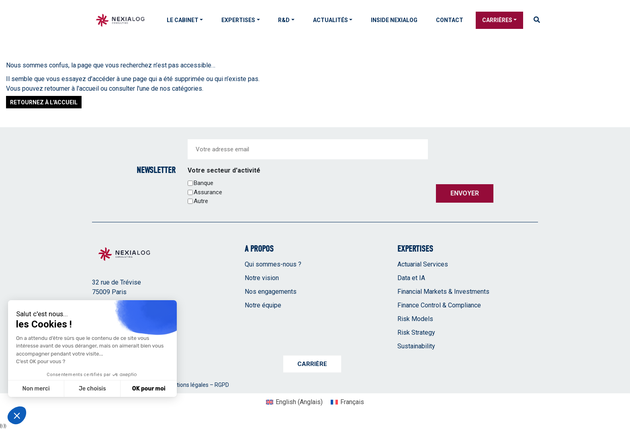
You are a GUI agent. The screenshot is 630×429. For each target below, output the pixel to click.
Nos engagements (271, 291)
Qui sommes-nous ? (273, 264)
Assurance (208, 192)
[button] (17, 415)
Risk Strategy (416, 332)
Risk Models (415, 319)
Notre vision (262, 278)
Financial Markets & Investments (443, 291)
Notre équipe (263, 305)
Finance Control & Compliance (439, 305)
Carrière (312, 364)
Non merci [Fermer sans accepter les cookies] (35, 388)
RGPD (222, 385)
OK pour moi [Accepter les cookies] (149, 388)
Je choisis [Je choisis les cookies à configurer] (92, 388)
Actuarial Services (422, 264)
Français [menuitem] (352, 402)
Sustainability (416, 346)
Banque (203, 183)
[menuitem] (294, 402)
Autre (201, 201)
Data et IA (411, 278)
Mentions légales (187, 385)
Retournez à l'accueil (44, 102)
